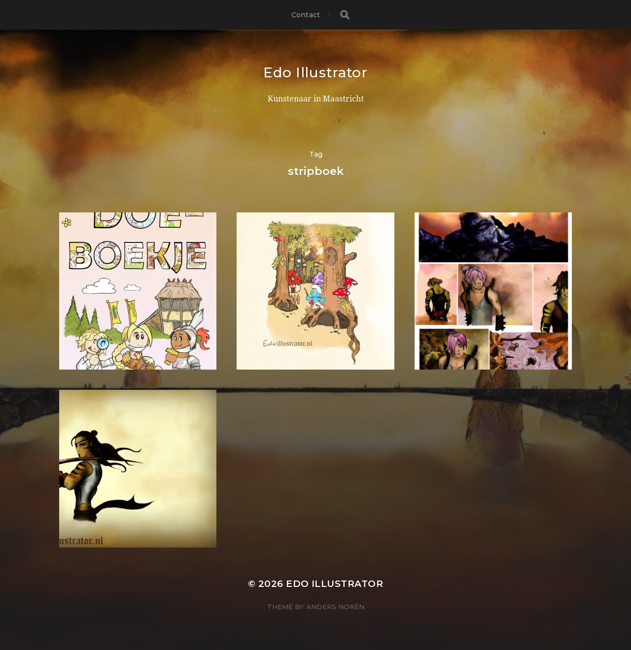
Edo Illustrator (315, 72)
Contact (305, 14)
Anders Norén (335, 607)
